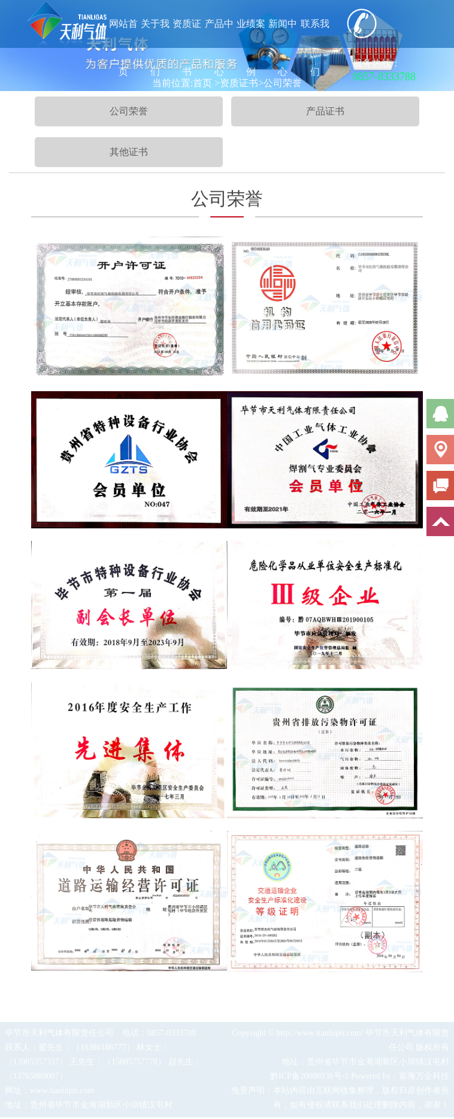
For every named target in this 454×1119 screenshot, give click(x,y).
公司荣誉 (129, 111)
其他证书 (129, 152)
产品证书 (325, 111)
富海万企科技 (424, 1077)
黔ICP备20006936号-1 (309, 1077)
